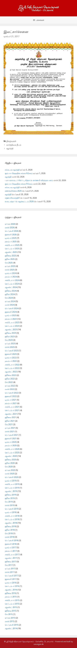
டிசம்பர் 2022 (10, 357)
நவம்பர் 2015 (11, 596)
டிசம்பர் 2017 (10, 547)
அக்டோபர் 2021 (12, 406)
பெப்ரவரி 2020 (11, 477)
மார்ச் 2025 (9, 269)
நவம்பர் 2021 (11, 403)
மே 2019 (9, 501)
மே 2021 (9, 424)
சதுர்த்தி (9, 148)
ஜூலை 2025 (10, 255)
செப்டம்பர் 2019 (12, 487)
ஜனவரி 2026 (10, 234)
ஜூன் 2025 (10, 259)
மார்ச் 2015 (9, 621)
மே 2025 (9, 262)
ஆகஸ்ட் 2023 (11, 329)
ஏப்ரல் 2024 (10, 301)
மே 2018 (9, 533)
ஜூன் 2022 (10, 378)
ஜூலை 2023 (10, 333)
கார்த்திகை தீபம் (13, 144)
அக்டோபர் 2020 (12, 449)
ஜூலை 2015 (10, 610)
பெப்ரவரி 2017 (11, 575)
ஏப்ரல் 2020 (10, 470)
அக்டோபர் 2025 (12, 245)
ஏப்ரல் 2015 (10, 617)
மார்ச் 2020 (9, 473)
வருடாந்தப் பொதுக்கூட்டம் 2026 (19, 201)
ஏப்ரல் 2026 (10, 224)
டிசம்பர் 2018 (10, 512)
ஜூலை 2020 (10, 459)
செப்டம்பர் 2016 (12, 586)
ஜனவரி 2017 (10, 579)
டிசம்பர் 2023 (10, 315)
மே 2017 (9, 565)
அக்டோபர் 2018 (12, 515)
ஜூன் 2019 (10, 498)
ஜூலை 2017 (10, 561)
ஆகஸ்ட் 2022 (11, 371)
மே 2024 (9, 297)
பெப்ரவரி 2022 (11, 392)
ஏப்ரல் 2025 (10, 266)
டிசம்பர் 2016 (10, 582)
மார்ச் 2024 (9, 305)
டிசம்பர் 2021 (10, 399)
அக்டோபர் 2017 (12, 554)
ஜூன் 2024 (10, 294)
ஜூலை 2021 (10, 417)
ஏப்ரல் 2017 (10, 568)
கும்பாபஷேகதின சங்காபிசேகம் (19, 173)
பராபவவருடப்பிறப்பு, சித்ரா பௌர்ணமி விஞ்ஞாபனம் (29, 180)
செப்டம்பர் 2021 (12, 410)
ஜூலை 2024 (10, 290)
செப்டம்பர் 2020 (12, 452)
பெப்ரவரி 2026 (11, 231)
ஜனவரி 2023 (10, 354)
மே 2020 (9, 466)
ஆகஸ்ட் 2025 (11, 252)
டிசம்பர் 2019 (10, 480)
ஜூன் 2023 (10, 336)
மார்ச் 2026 (9, 227)
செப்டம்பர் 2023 (12, 326)
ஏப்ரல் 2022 (10, 385)
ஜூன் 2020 (10, 463)
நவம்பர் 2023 (11, 319)
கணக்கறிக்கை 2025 (13, 191)
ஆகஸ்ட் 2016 (11, 589)
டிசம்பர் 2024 (10, 273)
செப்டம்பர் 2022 (12, 368)
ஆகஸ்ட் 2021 (11, 414)
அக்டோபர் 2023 (12, 322)
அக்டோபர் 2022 (12, 364)
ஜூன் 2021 (10, 421)
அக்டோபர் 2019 (12, 484)
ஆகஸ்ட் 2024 (11, 287)
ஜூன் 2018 (10, 530)
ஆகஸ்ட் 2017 (11, 558)
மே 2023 (9, 340)
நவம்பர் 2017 (11, 551)
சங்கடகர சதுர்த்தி (12, 169)
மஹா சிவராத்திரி (12, 198)
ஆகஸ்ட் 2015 (11, 607)
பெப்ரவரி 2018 (11, 540)
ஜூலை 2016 (10, 593)
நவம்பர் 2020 (11, 445)
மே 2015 (9, 614)
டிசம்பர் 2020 (10, 442)
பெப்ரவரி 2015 (11, 625)
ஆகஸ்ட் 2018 (11, 523)
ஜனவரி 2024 (10, 312)
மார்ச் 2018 (9, 537)
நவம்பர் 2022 (11, 361)
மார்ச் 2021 (9, 431)
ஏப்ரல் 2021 (10, 428)
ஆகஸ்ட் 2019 (11, 491)
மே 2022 (9, 382)
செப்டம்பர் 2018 (12, 519)
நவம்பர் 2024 (11, 276)
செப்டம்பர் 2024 (12, 283)
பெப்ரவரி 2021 (11, 435)
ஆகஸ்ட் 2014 (11, 628)
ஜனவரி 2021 (10, 438)
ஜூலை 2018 (10, 526)
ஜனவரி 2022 (10, 396)
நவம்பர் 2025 (11, 241)
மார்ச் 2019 (9, 505)
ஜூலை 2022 (10, 375)
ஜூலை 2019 (10, 494)
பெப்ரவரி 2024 (11, 308)
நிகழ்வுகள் (11, 141)
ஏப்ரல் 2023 (10, 343)
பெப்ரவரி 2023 (11, 350)
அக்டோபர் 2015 (12, 600)
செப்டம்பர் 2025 (12, 248)
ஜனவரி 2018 (10, 544)
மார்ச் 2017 (9, 572)
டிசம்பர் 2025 (10, 238)
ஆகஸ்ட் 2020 (11, 456)
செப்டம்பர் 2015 (12, 603)
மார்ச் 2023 (9, 347)
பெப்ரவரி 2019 (11, 508)
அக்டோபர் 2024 (12, 280)
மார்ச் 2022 (9, 389)
